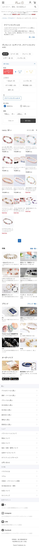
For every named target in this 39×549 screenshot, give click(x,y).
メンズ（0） (18, 71)
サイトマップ (6, 495)
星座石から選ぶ (6, 424)
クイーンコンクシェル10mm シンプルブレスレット (19, 189)
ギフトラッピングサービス (10, 457)
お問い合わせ (6, 462)
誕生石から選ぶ (6, 415)
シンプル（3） (27, 81)
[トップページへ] (19, 4)
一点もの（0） (11, 81)
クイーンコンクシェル (12, 98)
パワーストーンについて (9, 433)
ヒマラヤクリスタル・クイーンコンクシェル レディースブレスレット (7, 230)
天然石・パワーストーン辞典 (11, 481)
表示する (8, 106)
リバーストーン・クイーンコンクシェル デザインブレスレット (7, 210)
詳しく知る (32, 37)
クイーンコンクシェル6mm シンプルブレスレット (31, 169)
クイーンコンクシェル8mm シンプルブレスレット (7, 189)
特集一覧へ (33, 248)
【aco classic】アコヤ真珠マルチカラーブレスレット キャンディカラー (30, 189)
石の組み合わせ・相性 (8, 486)
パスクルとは (6, 471)
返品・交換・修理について (10, 448)
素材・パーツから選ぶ (8, 395)
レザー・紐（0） (8, 58)
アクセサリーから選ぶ (8, 390)
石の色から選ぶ (6, 410)
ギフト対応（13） (11, 85)
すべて (5, 54)
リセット (11, 120)
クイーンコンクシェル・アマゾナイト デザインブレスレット (19, 148)
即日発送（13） (28, 85)
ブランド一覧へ (32, 304)
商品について (6, 438)
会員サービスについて (8, 452)
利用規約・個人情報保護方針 (19, 539)
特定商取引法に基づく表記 (19, 541)
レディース (8, 71)
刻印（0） (11, 90)
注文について (6, 443)
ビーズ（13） (15, 54)
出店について (6, 490)
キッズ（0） (29, 71)
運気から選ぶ (6, 419)
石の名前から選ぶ (7, 405)
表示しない (25, 106)
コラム (4, 476)
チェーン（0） (27, 54)
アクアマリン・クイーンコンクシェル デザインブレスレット (31, 148)
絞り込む (19, 64)
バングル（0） (21, 58)
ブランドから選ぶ (7, 400)
